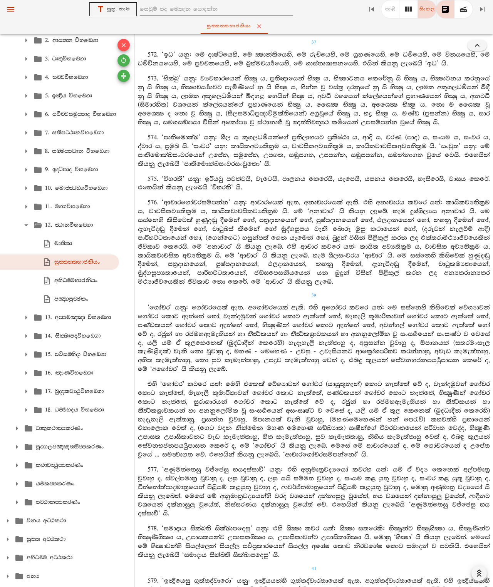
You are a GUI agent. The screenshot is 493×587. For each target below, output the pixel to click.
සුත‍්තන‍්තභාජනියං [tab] (248, 26)
